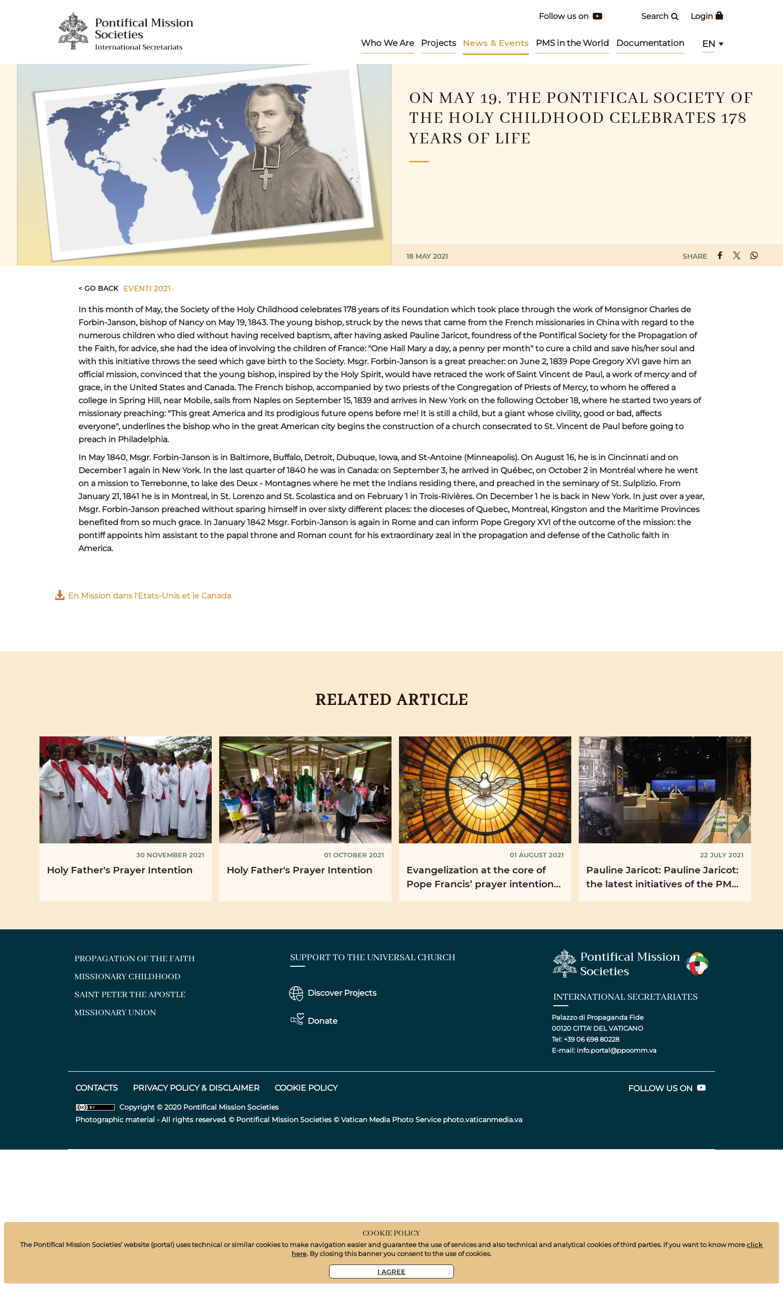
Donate (323, 1021)
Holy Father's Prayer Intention (120, 869)
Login (707, 16)
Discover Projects (342, 993)
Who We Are (387, 43)
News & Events (496, 42)
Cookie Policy (306, 1088)
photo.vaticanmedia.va (482, 1119)
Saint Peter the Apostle (129, 994)
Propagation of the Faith (134, 958)
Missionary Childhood (127, 976)
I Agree (391, 1271)
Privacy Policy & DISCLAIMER (196, 1088)
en (709, 43)
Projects (438, 43)
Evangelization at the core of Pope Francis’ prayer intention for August (480, 878)
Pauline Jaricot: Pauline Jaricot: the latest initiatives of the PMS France (662, 878)
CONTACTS (96, 1088)
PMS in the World (572, 43)
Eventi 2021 (147, 288)
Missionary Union (115, 1012)
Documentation (650, 43)
